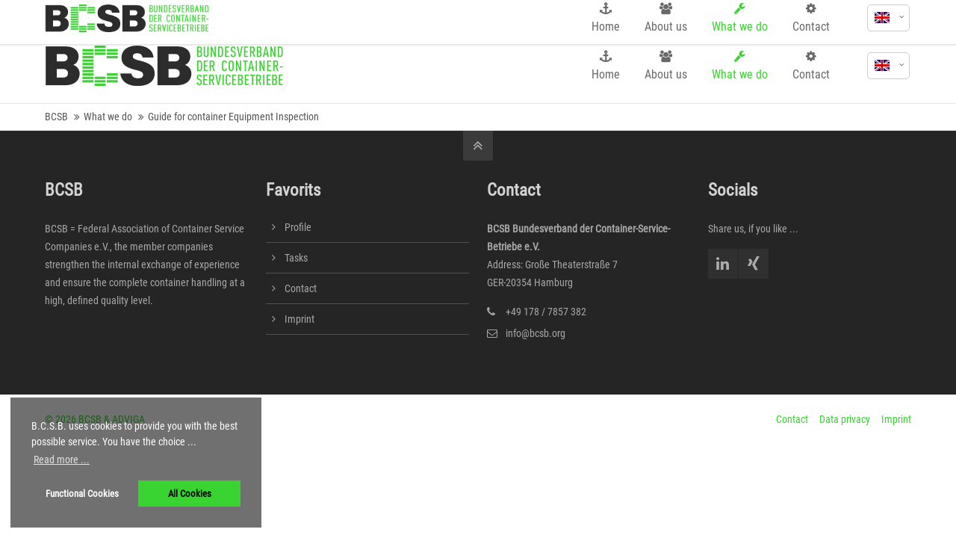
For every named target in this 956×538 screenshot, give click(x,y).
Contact (301, 288)
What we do (108, 117)
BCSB (56, 117)
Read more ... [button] (62, 460)
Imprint (299, 319)
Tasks (296, 258)
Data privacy (844, 419)
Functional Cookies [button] (82, 493)
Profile (298, 227)
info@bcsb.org (198, 13)
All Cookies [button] (189, 493)
